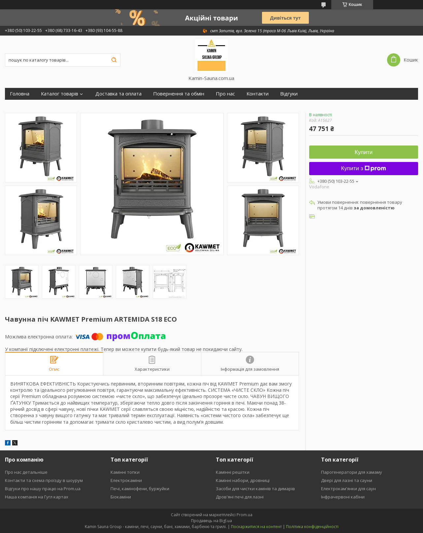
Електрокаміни (126, 480)
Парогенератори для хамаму (351, 472)
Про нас (225, 93)
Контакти (257, 93)
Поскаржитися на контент (256, 526)
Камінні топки (125, 472)
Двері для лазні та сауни (346, 480)
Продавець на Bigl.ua (211, 520)
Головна (19, 93)
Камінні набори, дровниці (243, 480)
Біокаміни (121, 497)
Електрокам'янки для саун (348, 489)
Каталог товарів (59, 93)
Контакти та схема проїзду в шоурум (44, 480)
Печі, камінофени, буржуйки (140, 489)
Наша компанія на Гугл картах (36, 497)
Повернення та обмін (178, 93)
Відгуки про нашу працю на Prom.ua (43, 489)
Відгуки (289, 93)
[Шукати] (113, 60)
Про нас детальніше (26, 472)
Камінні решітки (232, 472)
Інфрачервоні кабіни (343, 497)
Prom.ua (244, 515)
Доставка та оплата (118, 93)
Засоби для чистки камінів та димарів (255, 489)
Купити (364, 152)
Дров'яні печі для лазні (240, 497)
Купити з (363, 168)
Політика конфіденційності (312, 526)
